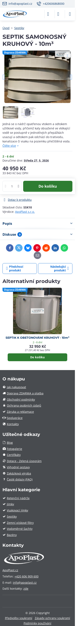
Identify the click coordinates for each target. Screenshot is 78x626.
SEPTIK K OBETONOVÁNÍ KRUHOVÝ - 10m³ (37, 338)
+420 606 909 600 (26, 576)
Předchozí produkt (14, 268)
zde (25, 588)
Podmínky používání (37, 623)
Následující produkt (59, 268)
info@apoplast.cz (25, 583)
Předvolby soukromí (18, 618)
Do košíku (47, 186)
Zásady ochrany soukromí (52, 618)
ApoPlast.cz (10, 570)
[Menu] (70, 14)
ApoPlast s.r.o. (25, 212)
